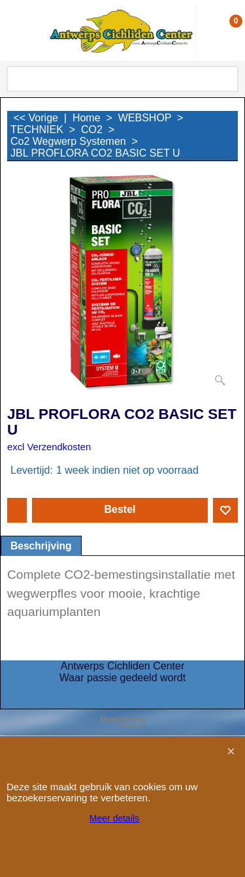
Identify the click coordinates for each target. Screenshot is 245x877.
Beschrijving (41, 545)
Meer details (114, 818)
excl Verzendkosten (49, 447)
